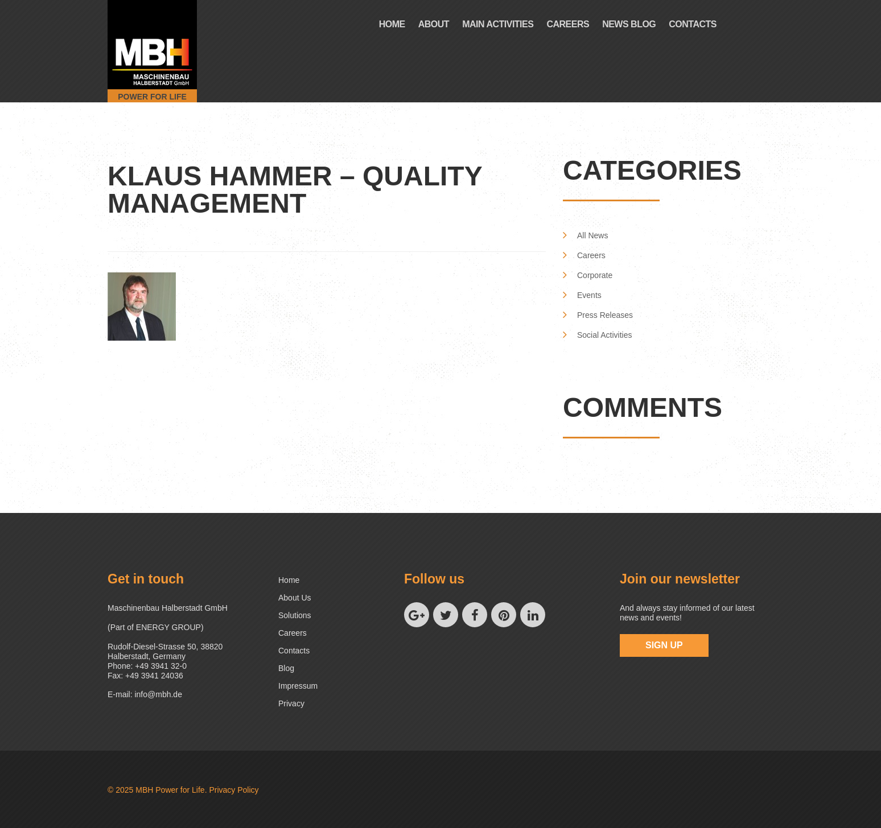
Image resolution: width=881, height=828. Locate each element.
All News (592, 235)
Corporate (594, 275)
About (433, 24)
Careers (567, 24)
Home (392, 24)
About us (294, 597)
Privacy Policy (233, 789)
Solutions (294, 615)
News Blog (629, 24)
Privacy (291, 703)
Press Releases (605, 315)
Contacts (693, 24)
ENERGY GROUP (168, 627)
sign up (664, 645)
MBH (144, 789)
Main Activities (497, 24)
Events (589, 295)
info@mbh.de (158, 694)
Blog (286, 668)
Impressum (298, 685)
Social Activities (604, 335)
